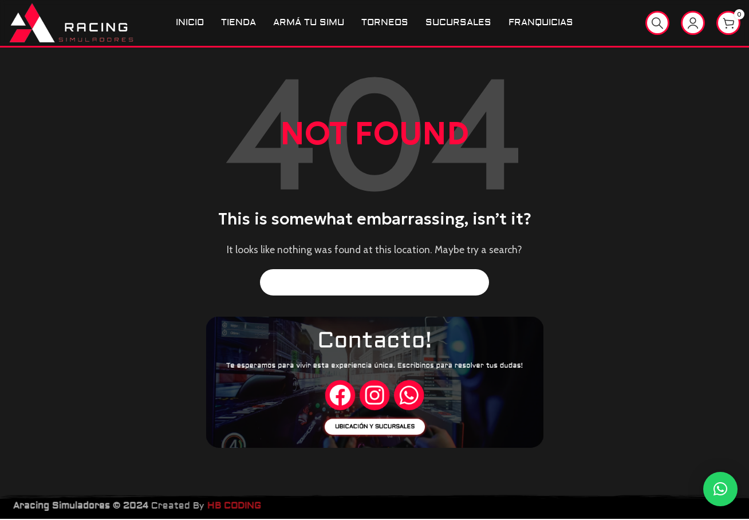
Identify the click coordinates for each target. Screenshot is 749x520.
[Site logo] (73, 22)
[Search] (657, 23)
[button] (720, 489)
